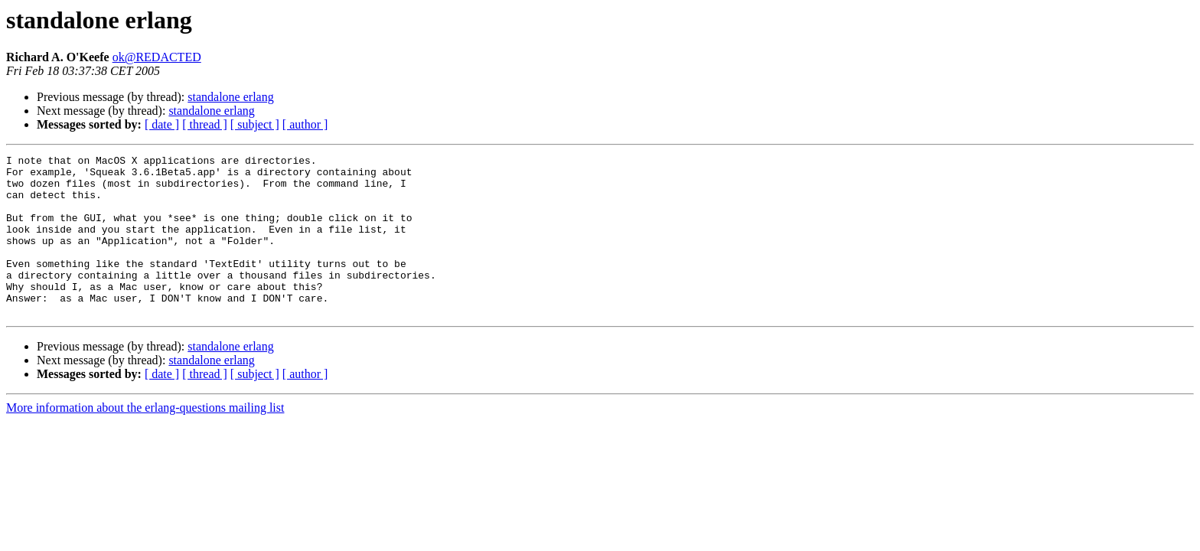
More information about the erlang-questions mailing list (145, 439)
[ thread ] (204, 124)
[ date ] (162, 124)
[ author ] (305, 124)
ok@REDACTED (156, 57)
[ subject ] (254, 124)
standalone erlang (230, 96)
